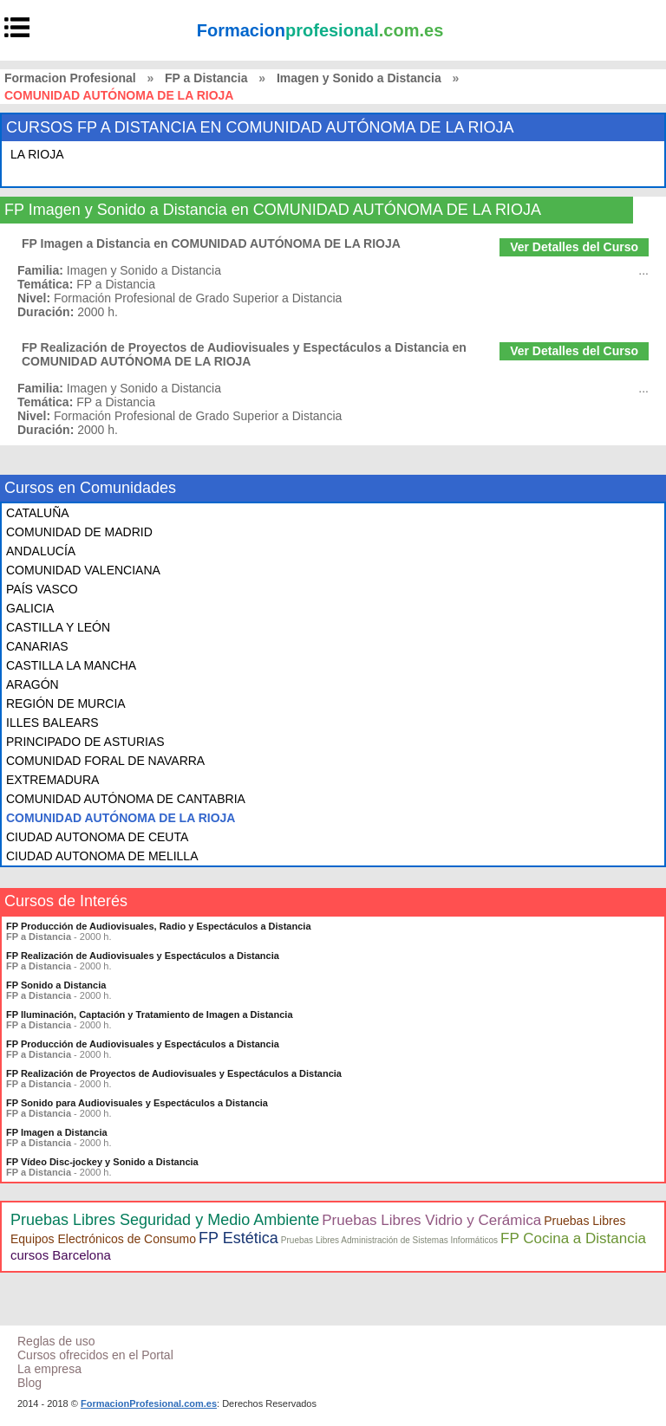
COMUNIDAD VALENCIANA (83, 570)
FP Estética (238, 1238)
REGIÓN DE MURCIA (66, 703)
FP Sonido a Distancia (56, 985)
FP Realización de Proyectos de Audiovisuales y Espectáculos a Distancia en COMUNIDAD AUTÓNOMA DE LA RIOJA (244, 354)
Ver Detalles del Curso (574, 247)
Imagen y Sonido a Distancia (359, 78)
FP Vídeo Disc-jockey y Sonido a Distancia (102, 1162)
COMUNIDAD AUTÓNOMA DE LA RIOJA (120, 818)
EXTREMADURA (52, 780)
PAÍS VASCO (42, 589)
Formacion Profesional (70, 78)
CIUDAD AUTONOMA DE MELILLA (102, 856)
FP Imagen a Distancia (57, 1132)
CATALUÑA (37, 513)
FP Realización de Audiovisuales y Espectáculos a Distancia (142, 955)
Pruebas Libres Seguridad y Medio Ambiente (164, 1219)
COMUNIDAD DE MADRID (79, 532)
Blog (29, 1383)
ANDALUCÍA (40, 551)
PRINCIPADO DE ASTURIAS (85, 742)
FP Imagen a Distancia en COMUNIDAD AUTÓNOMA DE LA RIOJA (211, 243)
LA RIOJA (36, 154)
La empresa (49, 1369)
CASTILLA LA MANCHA (71, 665)
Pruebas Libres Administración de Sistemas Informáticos (389, 1240)
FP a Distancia (206, 78)
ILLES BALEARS (52, 722)
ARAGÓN (32, 684)
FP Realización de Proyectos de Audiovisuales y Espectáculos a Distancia (174, 1073)
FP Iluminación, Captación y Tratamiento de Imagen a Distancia (149, 1014)
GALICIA (30, 608)
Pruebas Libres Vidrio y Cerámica (431, 1220)
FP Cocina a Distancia (573, 1238)
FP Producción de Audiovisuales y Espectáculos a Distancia (142, 1044)
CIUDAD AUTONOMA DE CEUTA (97, 837)
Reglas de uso (56, 1341)
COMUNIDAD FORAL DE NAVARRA (105, 761)
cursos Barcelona (60, 1255)
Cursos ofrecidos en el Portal (95, 1355)
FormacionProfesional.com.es (149, 1403)
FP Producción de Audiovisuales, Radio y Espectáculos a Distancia (158, 926)
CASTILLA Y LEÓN (58, 627)
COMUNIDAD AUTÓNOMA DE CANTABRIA (125, 799)
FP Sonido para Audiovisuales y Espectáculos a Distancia (137, 1103)
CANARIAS (37, 646)
